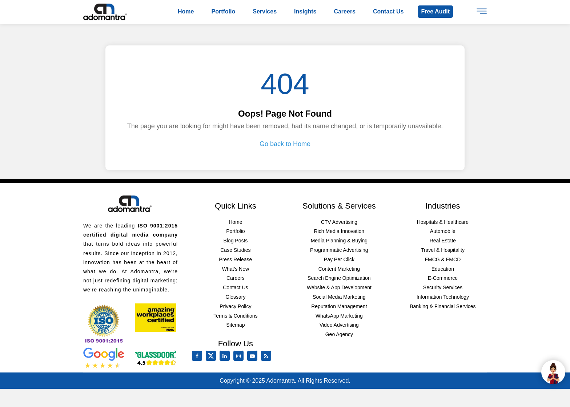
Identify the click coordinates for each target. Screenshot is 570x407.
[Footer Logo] (130, 203)
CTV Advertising (339, 222)
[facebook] (198, 356)
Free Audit (435, 11)
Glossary (235, 297)
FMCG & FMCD (443, 259)
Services (265, 11)
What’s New (235, 269)
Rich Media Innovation (339, 231)
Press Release (235, 259)
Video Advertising (339, 325)
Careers (345, 11)
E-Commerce (443, 278)
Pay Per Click (339, 259)
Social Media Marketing (339, 297)
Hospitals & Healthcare (443, 222)
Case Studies (235, 250)
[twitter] (212, 359)
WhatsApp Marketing (339, 316)
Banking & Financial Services (442, 306)
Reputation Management (339, 306)
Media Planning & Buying (339, 240)
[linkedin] (226, 356)
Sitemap (235, 325)
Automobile (442, 231)
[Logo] (105, 12)
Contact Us (235, 287)
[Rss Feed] (267, 356)
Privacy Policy (235, 306)
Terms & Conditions (235, 316)
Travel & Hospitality (443, 250)
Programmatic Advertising (339, 250)
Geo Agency (339, 334)
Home (186, 11)
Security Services (442, 287)
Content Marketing (339, 269)
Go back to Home (285, 144)
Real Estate (443, 240)
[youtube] (254, 356)
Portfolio (223, 11)
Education (442, 269)
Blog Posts (235, 240)
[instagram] (240, 356)
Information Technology (443, 297)
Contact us (388, 11)
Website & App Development (339, 287)
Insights (305, 11)
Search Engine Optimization (339, 278)
